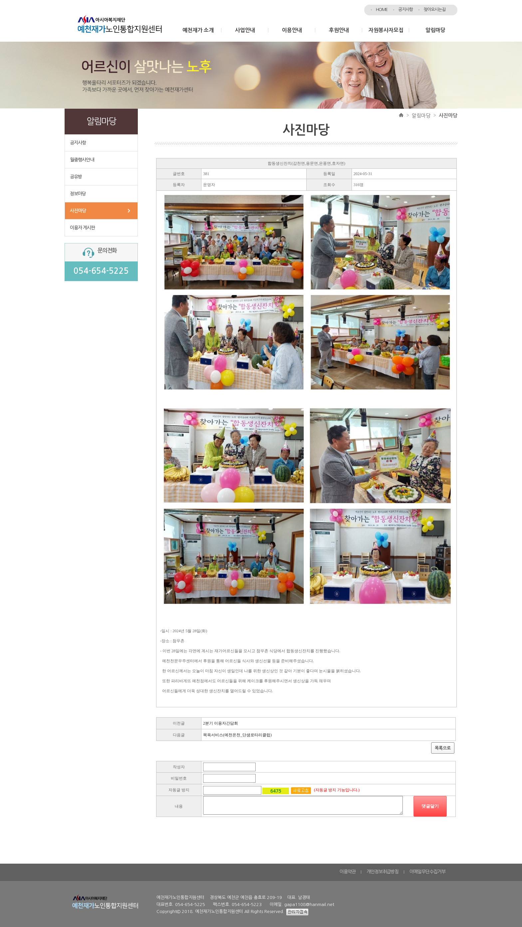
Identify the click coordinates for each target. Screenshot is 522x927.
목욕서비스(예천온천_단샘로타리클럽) (237, 735)
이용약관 (348, 871)
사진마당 (78, 210)
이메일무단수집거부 (427, 871)
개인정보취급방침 (382, 871)
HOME (382, 9)
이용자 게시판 (82, 227)
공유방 (76, 176)
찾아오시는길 (434, 9)
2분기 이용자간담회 (220, 723)
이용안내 (292, 30)
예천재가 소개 (198, 30)
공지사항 (405, 9)
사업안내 (245, 30)
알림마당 (435, 30)
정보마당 (78, 193)
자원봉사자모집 (386, 30)
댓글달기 (430, 806)
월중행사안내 (82, 159)
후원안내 (339, 30)
